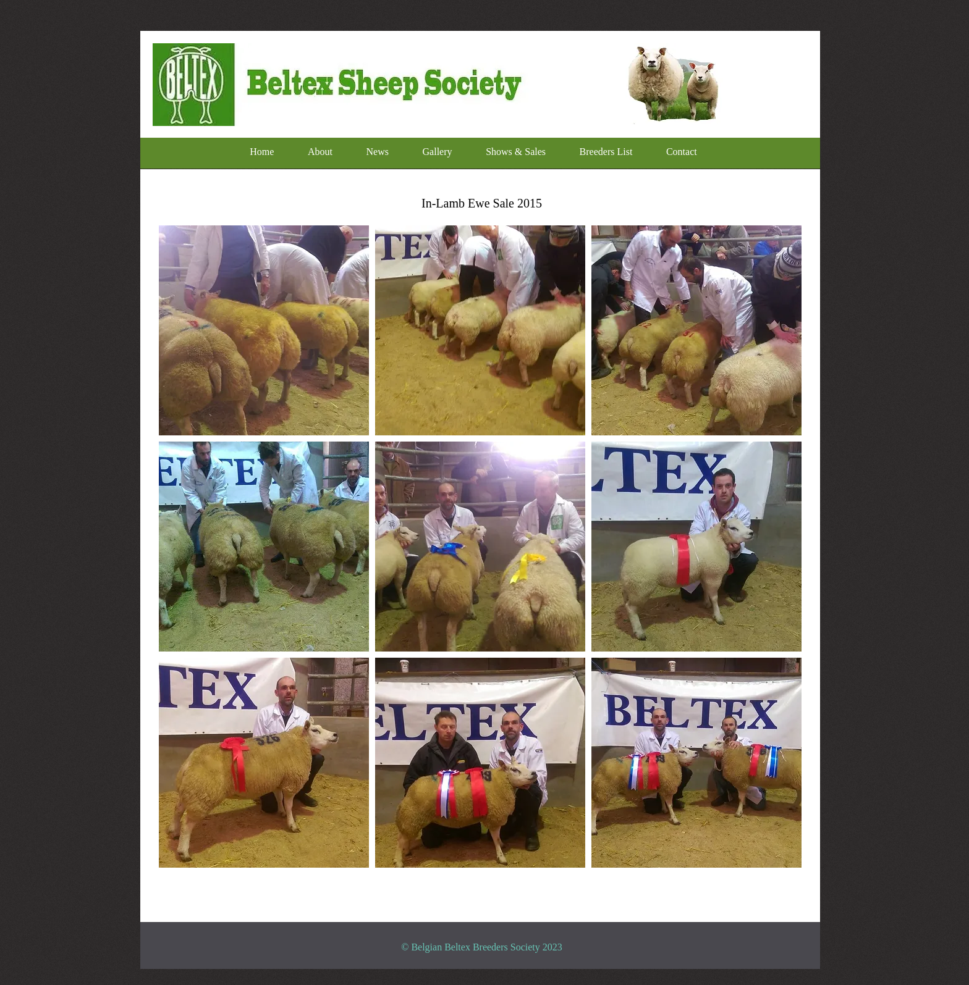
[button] (264, 330)
